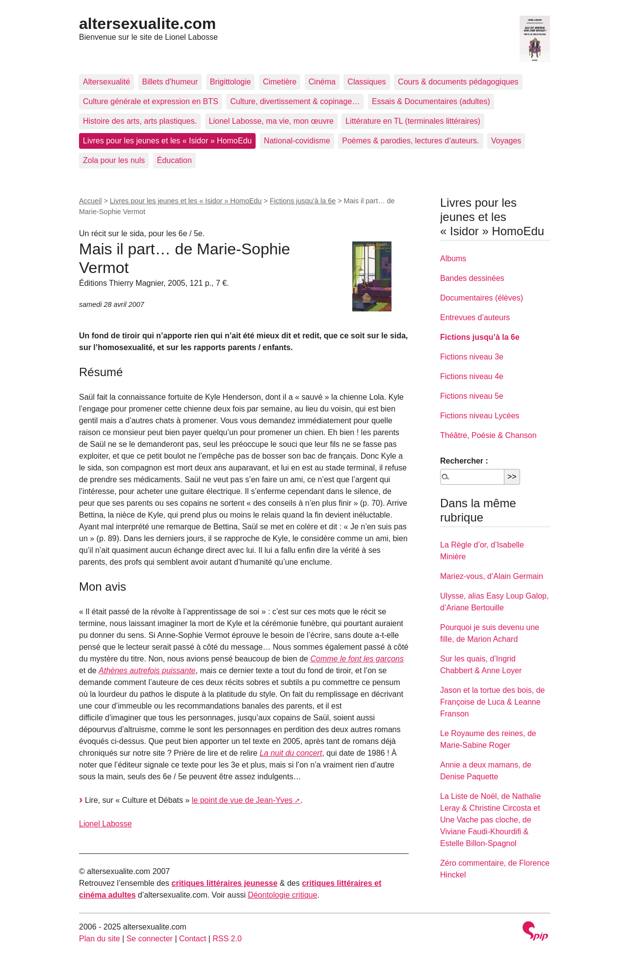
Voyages (506, 141)
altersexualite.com (147, 23)
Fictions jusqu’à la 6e (303, 201)
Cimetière (279, 82)
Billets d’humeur (170, 82)
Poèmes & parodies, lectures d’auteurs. (410, 141)
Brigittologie (230, 82)
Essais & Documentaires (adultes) (431, 101)
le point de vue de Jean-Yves (242, 800)
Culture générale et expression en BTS (150, 101)
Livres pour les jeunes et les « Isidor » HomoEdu (167, 141)
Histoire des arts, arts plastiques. (140, 121)
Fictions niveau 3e (471, 357)
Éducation (174, 160)
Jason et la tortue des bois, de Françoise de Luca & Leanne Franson (492, 702)
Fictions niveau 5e (471, 396)
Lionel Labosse (105, 824)
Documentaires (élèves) (481, 298)
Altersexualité (106, 82)
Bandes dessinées (472, 278)
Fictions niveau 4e (471, 376)
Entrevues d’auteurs (475, 317)
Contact (192, 938)
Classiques (366, 82)
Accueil (90, 201)
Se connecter (150, 938)
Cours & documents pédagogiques (458, 82)
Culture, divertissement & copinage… (295, 101)
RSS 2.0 (227, 938)
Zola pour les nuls (114, 160)
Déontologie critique (282, 895)
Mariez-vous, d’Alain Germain (491, 576)
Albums (453, 258)
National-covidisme (297, 141)
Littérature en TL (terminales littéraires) (412, 121)
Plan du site (99, 938)
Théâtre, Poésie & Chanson (488, 435)
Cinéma (322, 82)
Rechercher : (464, 461)
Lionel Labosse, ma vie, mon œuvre (271, 121)
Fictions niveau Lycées (479, 415)
